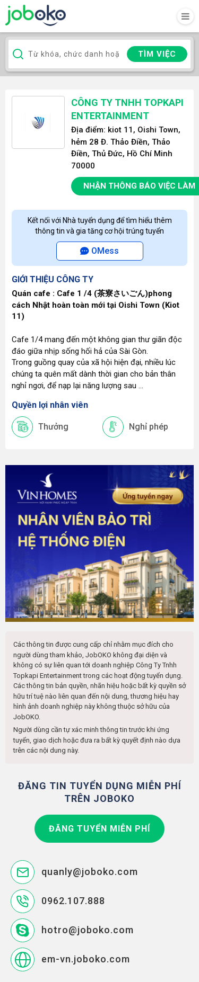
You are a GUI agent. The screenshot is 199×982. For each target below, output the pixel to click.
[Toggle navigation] (185, 16)
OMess (99, 251)
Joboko (35, 15)
